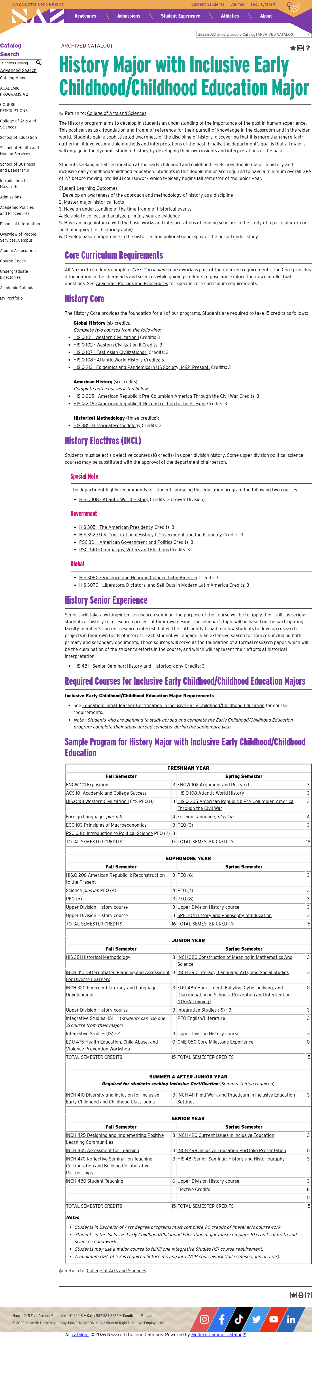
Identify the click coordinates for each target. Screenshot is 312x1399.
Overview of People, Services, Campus (18, 237)
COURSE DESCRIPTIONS (14, 107)
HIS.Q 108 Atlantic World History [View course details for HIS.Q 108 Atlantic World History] (210, 793)
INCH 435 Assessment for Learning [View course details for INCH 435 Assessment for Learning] (102, 1150)
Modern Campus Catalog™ (218, 1334)
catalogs (80, 1334)
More (293, 7)
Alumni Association (18, 250)
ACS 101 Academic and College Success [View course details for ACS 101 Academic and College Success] (106, 793)
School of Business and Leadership (17, 167)
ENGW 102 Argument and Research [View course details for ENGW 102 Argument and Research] (214, 784)
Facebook (221, 1319)
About (266, 16)
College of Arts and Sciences (18, 124)
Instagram (204, 1319)
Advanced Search (18, 70)
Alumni (237, 4)
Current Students (207, 4)
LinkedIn (291, 1319)
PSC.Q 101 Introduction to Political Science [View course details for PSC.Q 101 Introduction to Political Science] (109, 833)
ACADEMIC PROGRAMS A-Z (14, 91)
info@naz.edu (145, 1315)
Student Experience (180, 16)
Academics (85, 16)
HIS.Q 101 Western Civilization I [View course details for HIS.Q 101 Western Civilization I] (97, 801)
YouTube (274, 1319)
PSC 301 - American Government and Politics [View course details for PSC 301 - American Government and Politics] (125, 542)
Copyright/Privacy (72, 1323)
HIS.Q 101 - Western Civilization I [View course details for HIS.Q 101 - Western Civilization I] (106, 337)
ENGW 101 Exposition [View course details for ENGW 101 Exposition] (87, 784)
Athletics (230, 16)
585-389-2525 (107, 1315)
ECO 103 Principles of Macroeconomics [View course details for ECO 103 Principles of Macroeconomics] (106, 825)
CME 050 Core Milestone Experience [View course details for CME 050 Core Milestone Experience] (215, 1042)
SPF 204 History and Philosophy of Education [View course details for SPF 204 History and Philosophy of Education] (224, 915)
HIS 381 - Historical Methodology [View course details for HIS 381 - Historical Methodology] (107, 425)
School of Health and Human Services (19, 150)
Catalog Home (13, 77)
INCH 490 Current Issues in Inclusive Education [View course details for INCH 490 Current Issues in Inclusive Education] (225, 1135)
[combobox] (254, 34)
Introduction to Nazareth (14, 183)
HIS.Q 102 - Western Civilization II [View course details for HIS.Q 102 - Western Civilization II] (107, 345)
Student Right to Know (123, 1323)
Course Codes (13, 261)
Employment (153, 1323)
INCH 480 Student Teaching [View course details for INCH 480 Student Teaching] (94, 1181)
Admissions (128, 16)
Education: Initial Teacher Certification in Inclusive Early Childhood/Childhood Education (173, 705)
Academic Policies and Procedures (17, 210)
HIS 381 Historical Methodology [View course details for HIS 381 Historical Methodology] (98, 957)
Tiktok (239, 1319)
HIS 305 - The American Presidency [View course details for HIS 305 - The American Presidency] (116, 527)
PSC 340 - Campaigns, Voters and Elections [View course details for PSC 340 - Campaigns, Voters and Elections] (124, 549)
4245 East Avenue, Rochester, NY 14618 (52, 1315)
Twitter (256, 1319)
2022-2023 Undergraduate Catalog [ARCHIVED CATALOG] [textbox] (246, 34)
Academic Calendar (18, 287)
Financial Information (20, 224)
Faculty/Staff (263, 4)
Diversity (96, 1323)
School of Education (18, 137)
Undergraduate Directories (14, 274)
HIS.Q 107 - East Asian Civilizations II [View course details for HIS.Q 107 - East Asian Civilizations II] (110, 352)
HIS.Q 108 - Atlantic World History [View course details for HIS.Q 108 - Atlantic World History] (108, 360)
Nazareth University (38, 13)
